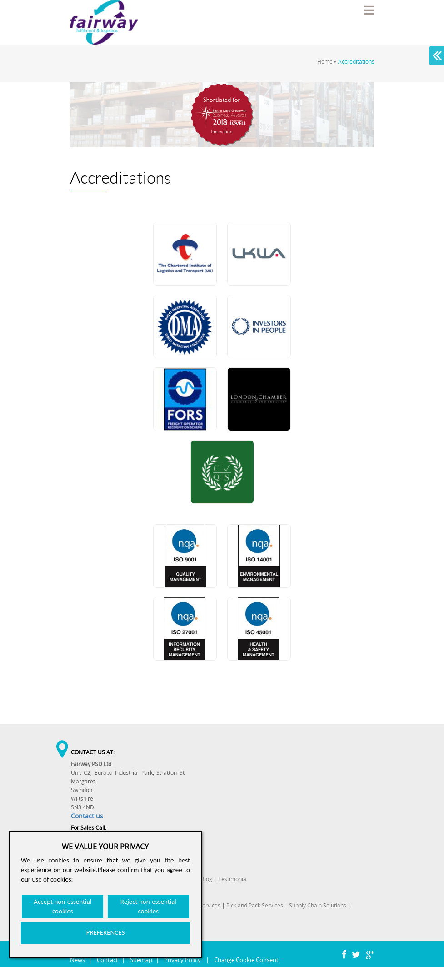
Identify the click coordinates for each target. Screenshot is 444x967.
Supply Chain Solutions (317, 905)
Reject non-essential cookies (148, 906)
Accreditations (356, 61)
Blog (206, 879)
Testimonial (233, 879)
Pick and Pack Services (254, 905)
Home (325, 61)
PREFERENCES (105, 932)
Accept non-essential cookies (62, 906)
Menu (369, 10)
